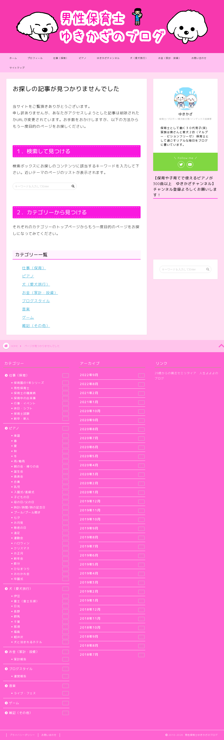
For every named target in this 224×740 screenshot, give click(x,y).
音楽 (26, 309)
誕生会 (41, 471)
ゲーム (28, 317)
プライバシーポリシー (22, 735)
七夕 (41, 518)
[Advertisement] (185, 229)
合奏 (41, 482)
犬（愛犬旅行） (139, 58)
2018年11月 (112, 618)
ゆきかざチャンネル (108, 58)
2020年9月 (112, 420)
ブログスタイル (36, 301)
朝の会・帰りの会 (41, 466)
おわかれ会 (41, 574)
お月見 (41, 523)
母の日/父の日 (41, 502)
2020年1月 (112, 492)
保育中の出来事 (41, 398)
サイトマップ (17, 67)
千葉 (41, 622)
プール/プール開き (41, 512)
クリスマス (41, 548)
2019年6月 (112, 555)
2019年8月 (112, 537)
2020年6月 (112, 447)
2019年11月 (112, 510)
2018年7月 (112, 654)
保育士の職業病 (41, 393)
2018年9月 (112, 636)
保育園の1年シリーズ (41, 383)
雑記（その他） (36, 325)
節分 (41, 564)
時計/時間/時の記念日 (41, 507)
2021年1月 (112, 402)
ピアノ (82, 58)
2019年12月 (112, 501)
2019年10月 (112, 519)
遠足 (41, 533)
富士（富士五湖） (41, 601)
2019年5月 (112, 564)
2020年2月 (112, 483)
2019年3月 (112, 582)
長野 (41, 611)
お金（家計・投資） (169, 58)
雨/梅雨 (41, 461)
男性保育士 (41, 388)
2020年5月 (112, 456)
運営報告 (41, 676)
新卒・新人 (41, 419)
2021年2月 (112, 393)
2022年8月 (112, 384)
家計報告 (41, 659)
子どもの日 (41, 497)
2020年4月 (112, 465)
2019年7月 (112, 546)
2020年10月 (112, 411)
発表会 (41, 476)
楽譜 (41, 436)
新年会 (41, 558)
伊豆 (41, 596)
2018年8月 (112, 645)
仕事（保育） (60, 58)
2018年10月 (112, 627)
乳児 (41, 487)
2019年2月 (112, 591)
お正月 (41, 553)
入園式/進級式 (41, 492)
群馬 (41, 616)
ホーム (13, 58)
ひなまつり (41, 569)
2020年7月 (112, 438)
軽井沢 (41, 637)
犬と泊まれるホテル (41, 642)
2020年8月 (112, 429)
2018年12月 (112, 609)
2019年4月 (112, 573)
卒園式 (41, 579)
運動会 (41, 538)
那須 (41, 627)
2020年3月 (112, 474)
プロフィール (35, 58)
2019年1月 (112, 600)
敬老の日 (41, 528)
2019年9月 (112, 528)
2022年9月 (112, 375)
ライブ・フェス (41, 693)
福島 (41, 632)
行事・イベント (41, 403)
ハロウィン (41, 543)
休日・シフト (41, 408)
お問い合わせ (199, 58)
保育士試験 (41, 414)
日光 (41, 606)
